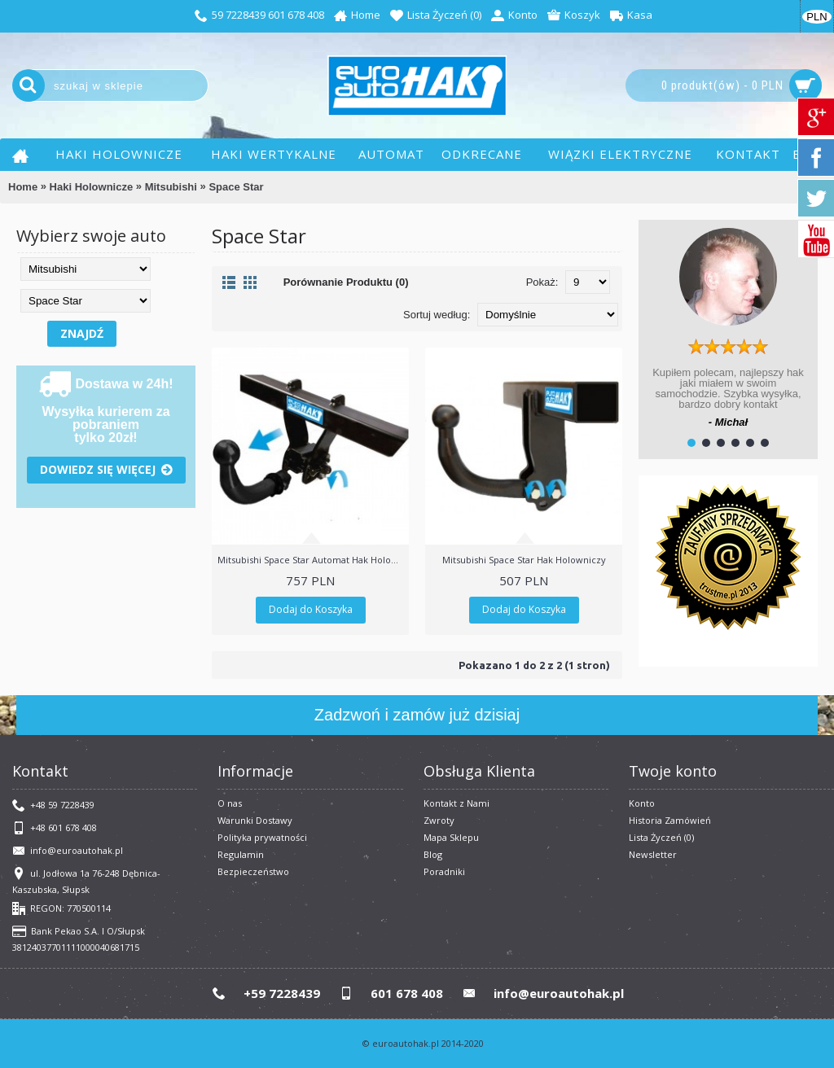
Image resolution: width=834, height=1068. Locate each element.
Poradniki (444, 871)
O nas (229, 803)
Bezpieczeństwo (253, 871)
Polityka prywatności (262, 837)
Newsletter (653, 854)
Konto (642, 803)
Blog (433, 854)
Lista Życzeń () (661, 837)
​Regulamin (240, 854)
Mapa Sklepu (451, 837)
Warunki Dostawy (254, 820)
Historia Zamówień (670, 820)
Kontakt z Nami (456, 803)
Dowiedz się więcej (106, 470)
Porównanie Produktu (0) (346, 282)
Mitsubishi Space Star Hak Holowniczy (524, 560)
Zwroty (439, 820)
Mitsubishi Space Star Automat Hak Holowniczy (313, 560)
